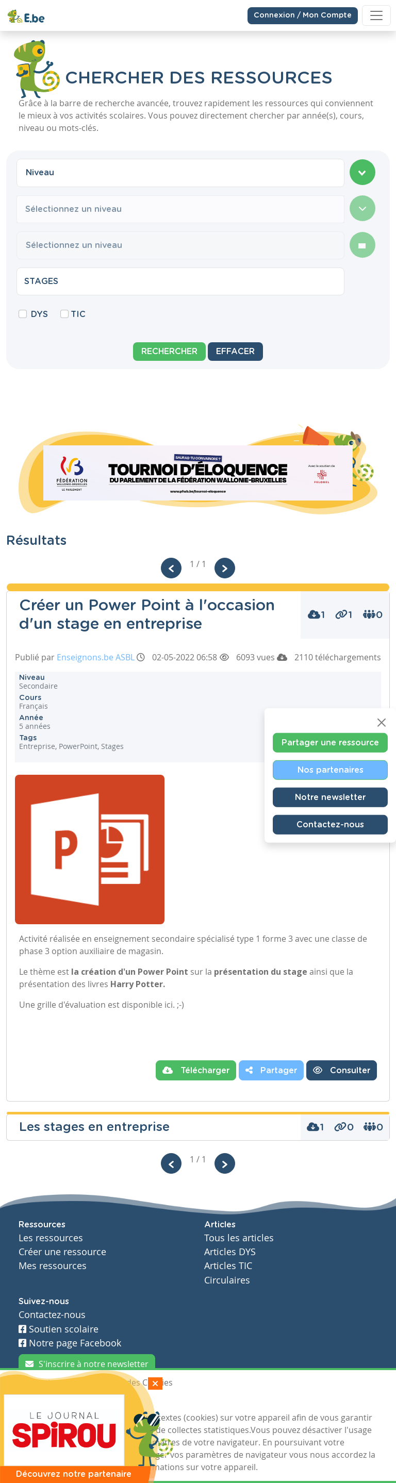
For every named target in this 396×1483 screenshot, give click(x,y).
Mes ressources (53, 1266)
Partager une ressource (330, 742)
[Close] (381, 722)
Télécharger (195, 1070)
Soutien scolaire (58, 1329)
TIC (78, 314)
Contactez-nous (330, 824)
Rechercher (169, 351)
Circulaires (227, 1280)
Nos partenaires (331, 769)
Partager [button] (271, 1070)
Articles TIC (228, 1266)
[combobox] (180, 173)
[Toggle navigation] (376, 15)
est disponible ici (140, 1004)
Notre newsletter (330, 797)
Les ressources (51, 1238)
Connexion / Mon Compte (303, 15)
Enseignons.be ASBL (96, 657)
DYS (39, 314)
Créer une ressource (62, 1252)
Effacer (235, 351)
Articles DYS (230, 1252)
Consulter (341, 1070)
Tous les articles (239, 1238)
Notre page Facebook (70, 1343)
